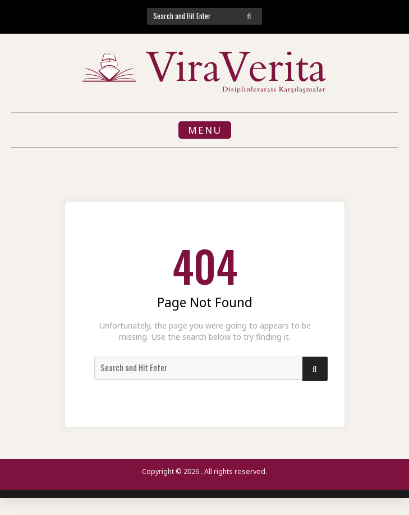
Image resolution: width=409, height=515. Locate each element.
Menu (205, 130)
